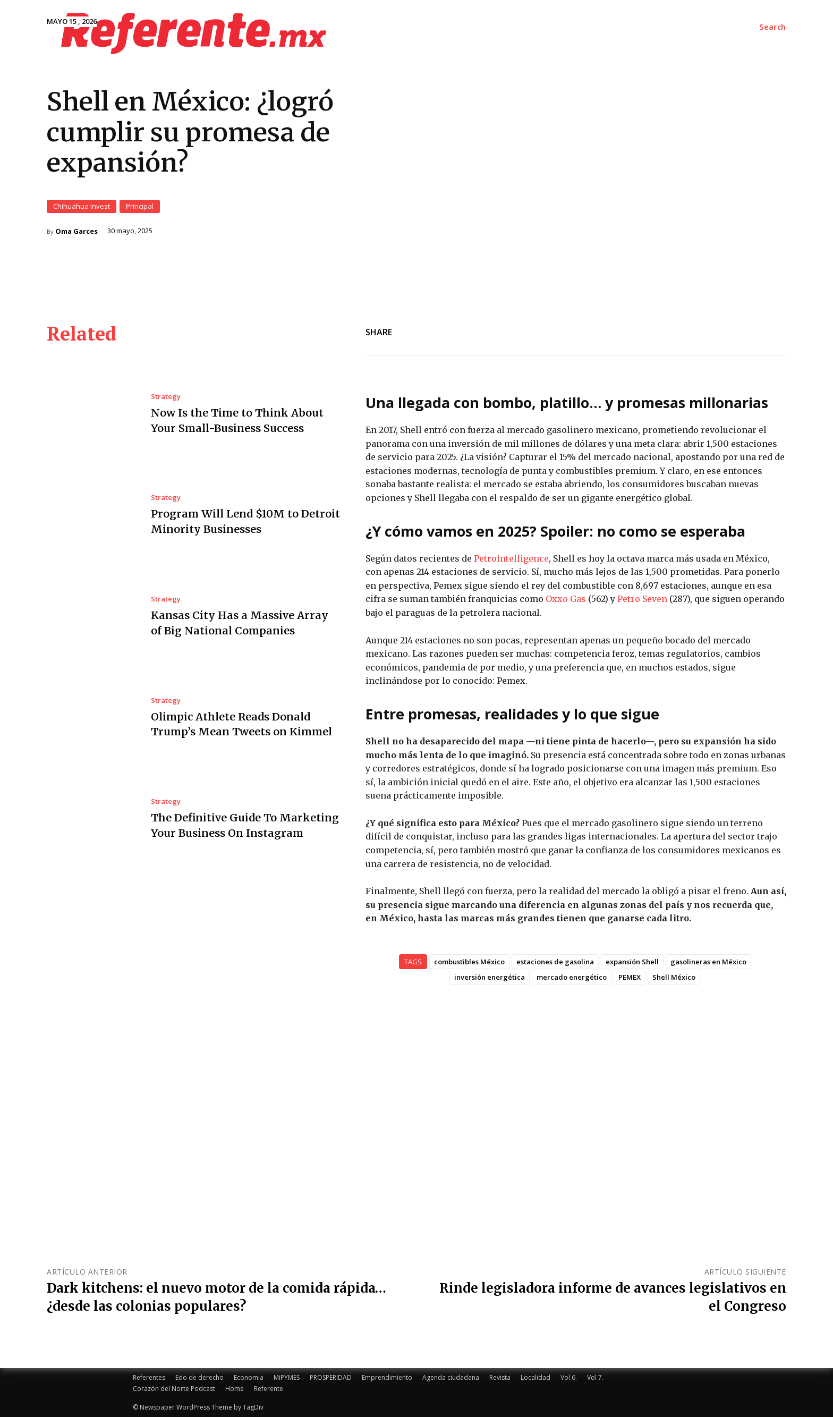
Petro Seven (642, 598)
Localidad (535, 1377)
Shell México (673, 977)
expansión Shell (632, 961)
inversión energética (489, 977)
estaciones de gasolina (555, 961)
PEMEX (629, 977)
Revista (500, 1377)
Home (234, 1388)
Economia (249, 1377)
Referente (268, 1388)
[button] (772, 27)
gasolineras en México (708, 961)
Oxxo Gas (566, 598)
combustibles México (469, 961)
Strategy (166, 396)
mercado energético (572, 977)
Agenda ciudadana (450, 1377)
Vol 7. (595, 1377)
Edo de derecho (199, 1377)
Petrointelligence (511, 558)
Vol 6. (568, 1377)
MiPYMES (287, 1377)
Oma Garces (76, 230)
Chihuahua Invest (81, 206)
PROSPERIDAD (331, 1377)
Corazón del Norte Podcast (174, 1388)
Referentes (149, 1377)
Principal (140, 206)
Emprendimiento (387, 1377)
